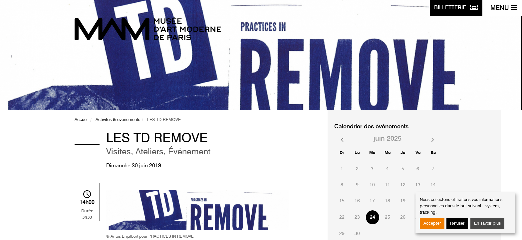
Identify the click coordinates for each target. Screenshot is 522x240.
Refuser (457, 223)
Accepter (432, 223)
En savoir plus (487, 223)
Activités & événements (118, 120)
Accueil (82, 120)
